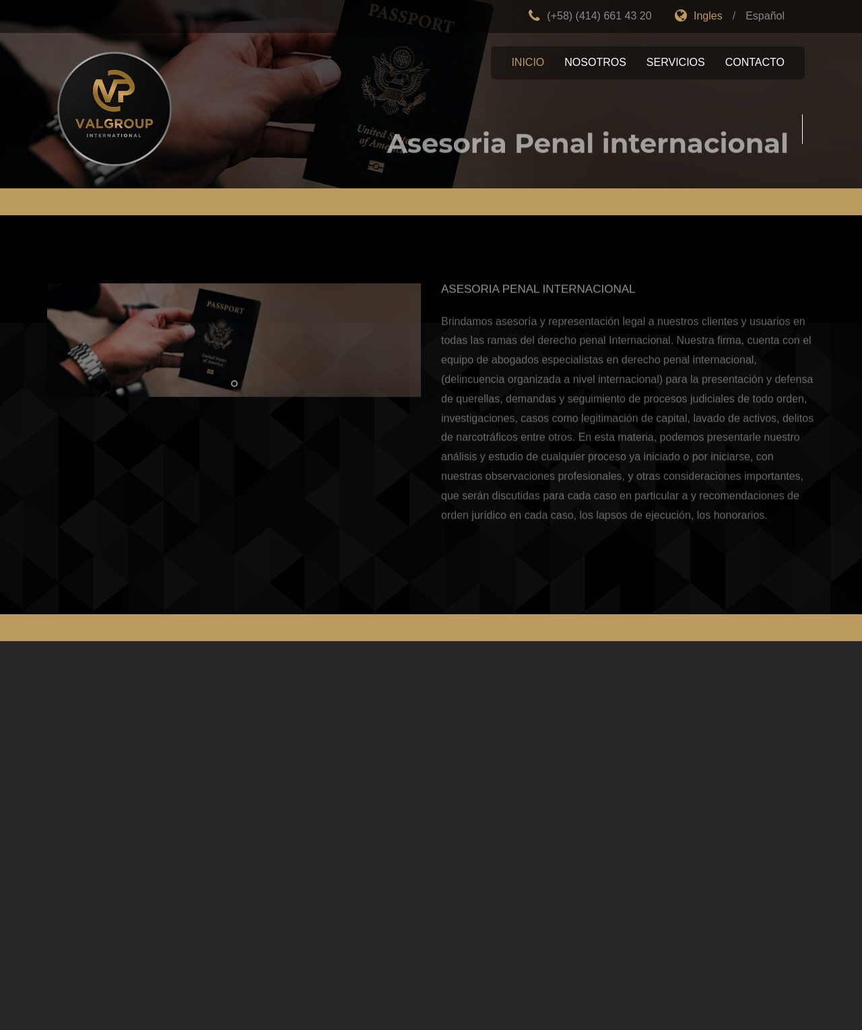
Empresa (114, 109)
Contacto (755, 62)
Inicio (527, 62)
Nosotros (595, 62)
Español (765, 16)
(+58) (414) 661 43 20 (590, 15)
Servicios (675, 62)
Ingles (699, 15)
